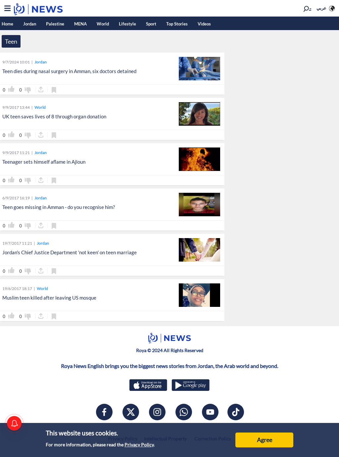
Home (7, 23)
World (103, 23)
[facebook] (104, 412)
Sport (151, 23)
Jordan (29, 23)
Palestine (55, 23)
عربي (321, 8)
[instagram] (157, 412)
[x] (130, 412)
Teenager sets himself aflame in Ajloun (43, 162)
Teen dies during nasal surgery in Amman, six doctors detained (69, 71)
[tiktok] (235, 412)
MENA (80, 23)
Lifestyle (127, 23)
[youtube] (210, 412)
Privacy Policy (139, 444)
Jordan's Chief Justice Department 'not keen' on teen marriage (69, 252)
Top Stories (177, 23)
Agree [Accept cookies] (264, 439)
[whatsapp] (183, 412)
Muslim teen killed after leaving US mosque (49, 298)
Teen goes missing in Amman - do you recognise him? (58, 207)
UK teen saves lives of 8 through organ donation (54, 116)
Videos (204, 23)
